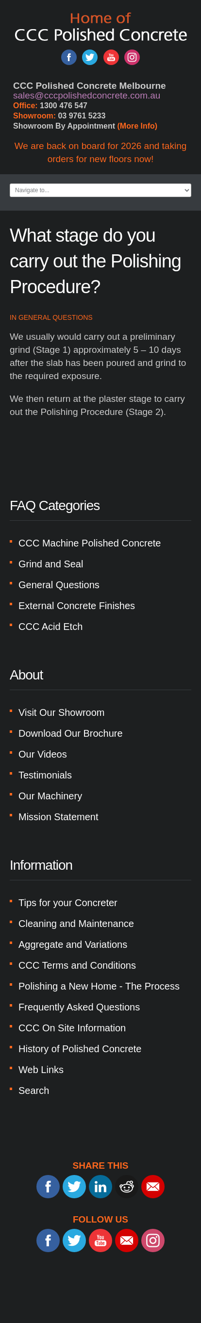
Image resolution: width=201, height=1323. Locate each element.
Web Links (41, 1069)
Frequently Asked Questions (79, 1007)
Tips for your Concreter (67, 902)
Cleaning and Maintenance (76, 923)
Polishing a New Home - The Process (99, 986)
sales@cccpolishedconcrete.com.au (86, 95)
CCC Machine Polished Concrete (89, 543)
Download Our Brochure (70, 733)
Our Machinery (50, 796)
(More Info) (137, 126)
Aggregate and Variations (72, 944)
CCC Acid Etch (50, 626)
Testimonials (45, 775)
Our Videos (42, 754)
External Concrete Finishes (76, 605)
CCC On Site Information (72, 1028)
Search (33, 1090)
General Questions (55, 317)
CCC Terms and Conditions (77, 965)
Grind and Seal (50, 564)
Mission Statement (58, 816)
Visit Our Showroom (61, 712)
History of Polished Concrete (79, 1048)
